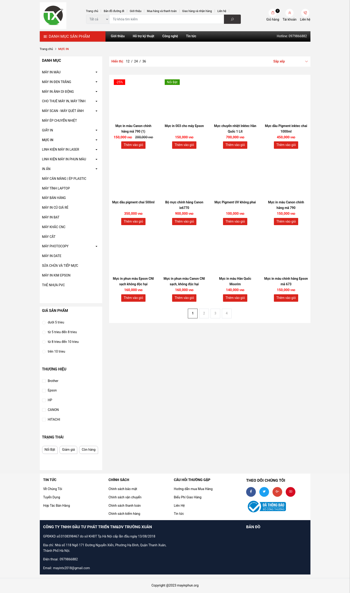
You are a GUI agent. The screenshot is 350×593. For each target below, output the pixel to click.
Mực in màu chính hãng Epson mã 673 (286, 281)
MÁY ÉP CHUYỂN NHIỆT (59, 120)
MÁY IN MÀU (51, 72)
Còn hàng (88, 449)
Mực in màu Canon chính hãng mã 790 (286, 205)
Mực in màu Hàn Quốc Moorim (235, 281)
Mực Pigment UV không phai (235, 202)
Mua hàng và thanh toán (162, 11)
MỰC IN (47, 140)
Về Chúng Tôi (52, 489)
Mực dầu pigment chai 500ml (133, 202)
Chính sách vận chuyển (125, 497)
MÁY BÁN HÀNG (54, 198)
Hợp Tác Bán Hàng (56, 505)
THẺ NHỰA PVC (53, 285)
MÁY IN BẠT (50, 217)
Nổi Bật (50, 449)
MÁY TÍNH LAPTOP (56, 188)
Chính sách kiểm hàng (124, 513)
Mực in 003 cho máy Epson (184, 126)
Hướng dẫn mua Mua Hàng (193, 489)
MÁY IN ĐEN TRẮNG (56, 82)
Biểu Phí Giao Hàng (187, 497)
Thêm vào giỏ (133, 145)
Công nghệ (170, 36)
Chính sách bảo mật (122, 489)
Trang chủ (92, 11)
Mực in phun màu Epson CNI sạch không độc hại (133, 281)
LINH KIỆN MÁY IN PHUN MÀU (64, 159)
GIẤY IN (47, 130)
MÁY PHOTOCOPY (55, 246)
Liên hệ (221, 11)
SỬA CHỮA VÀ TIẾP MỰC (60, 265)
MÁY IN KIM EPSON (56, 275)
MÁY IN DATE (52, 256)
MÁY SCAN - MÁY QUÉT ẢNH (63, 111)
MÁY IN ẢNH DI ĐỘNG (58, 91)
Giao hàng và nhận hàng (197, 11)
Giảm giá (68, 449)
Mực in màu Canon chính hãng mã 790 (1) (133, 128)
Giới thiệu (135, 11)
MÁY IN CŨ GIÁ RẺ (55, 207)
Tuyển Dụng (51, 497)
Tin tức (191, 36)
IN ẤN (46, 169)
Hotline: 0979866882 (292, 36)
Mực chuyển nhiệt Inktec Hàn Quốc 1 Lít (235, 128)
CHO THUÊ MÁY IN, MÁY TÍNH (64, 101)
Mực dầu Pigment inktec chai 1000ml (286, 128)
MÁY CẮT (49, 237)
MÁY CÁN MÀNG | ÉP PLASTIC (64, 178)
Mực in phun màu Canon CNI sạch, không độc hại (184, 281)
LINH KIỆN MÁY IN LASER (60, 149)
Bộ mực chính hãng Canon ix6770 (184, 205)
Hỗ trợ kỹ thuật (143, 36)
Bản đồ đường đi (114, 11)
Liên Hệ (179, 505)
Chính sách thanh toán (124, 505)
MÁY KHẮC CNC (53, 227)
